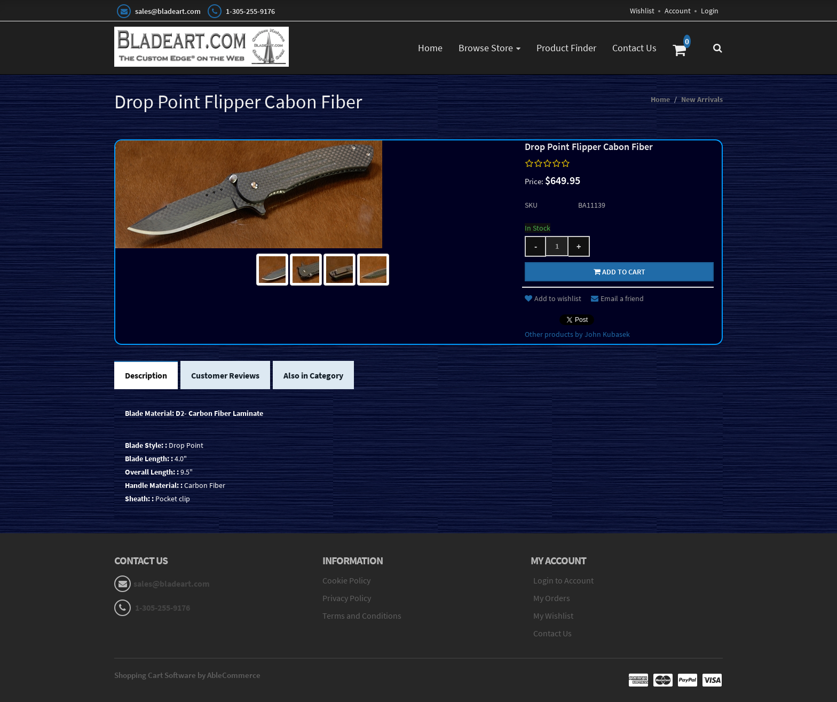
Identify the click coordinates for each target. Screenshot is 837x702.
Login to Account (563, 580)
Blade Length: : (149, 458)
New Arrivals (702, 99)
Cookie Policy (346, 580)
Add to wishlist (553, 298)
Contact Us (634, 48)
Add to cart (619, 272)
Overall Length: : (152, 472)
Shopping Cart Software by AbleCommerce (187, 675)
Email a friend (617, 298)
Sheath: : (139, 498)
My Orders (551, 598)
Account (678, 10)
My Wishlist (553, 615)
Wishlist (642, 10)
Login (709, 10)
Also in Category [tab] (313, 375)
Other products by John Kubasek (577, 334)
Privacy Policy (346, 598)
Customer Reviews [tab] (225, 375)
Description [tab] (146, 375)
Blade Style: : (146, 445)
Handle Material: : (154, 485)
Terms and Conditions (361, 615)
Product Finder (566, 48)
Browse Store (486, 48)
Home (430, 48)
